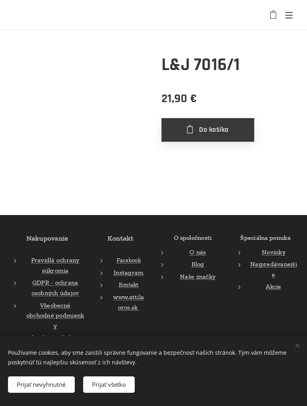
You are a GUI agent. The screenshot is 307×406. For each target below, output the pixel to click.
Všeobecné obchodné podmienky (55, 315)
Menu (289, 15)
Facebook (129, 260)
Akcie (273, 287)
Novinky (273, 252)
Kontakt (129, 285)
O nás (197, 252)
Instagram (129, 272)
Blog (197, 264)
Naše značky (197, 276)
